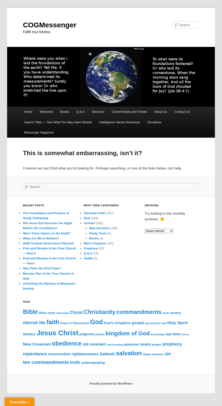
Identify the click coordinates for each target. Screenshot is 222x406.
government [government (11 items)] (153, 323)
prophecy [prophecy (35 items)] (172, 344)
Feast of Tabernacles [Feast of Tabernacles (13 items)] (74, 323)
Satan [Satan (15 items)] (147, 354)
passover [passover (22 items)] (131, 344)
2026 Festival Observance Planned (48, 243)
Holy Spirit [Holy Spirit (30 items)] (177, 322)
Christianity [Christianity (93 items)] (100, 312)
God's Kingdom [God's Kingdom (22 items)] (117, 323)
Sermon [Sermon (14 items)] (158, 354)
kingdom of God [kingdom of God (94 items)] (128, 333)
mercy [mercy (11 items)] (185, 334)
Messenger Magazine (39, 132)
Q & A (80, 112)
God (87, 218)
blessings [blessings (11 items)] (63, 313)
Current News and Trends (129, 112)
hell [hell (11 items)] (164, 323)
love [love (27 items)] (176, 334)
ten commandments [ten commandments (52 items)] (46, 362)
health (88, 258)
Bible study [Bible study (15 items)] (47, 313)
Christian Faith (94, 213)
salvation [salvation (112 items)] (129, 353)
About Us (160, 112)
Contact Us (182, 112)
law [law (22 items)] (169, 334)
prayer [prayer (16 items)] (157, 344)
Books (64, 112)
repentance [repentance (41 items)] (35, 353)
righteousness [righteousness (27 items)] (85, 354)
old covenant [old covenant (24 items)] (94, 344)
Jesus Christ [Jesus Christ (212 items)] (57, 333)
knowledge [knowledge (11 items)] (158, 334)
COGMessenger (49, 25)
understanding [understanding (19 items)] (93, 363)
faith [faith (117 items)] (53, 322)
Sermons (98, 112)
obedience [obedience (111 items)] (67, 343)
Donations (155, 122)
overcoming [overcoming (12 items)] (114, 344)
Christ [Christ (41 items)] (76, 312)
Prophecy (91, 248)
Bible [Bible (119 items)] (30, 311)
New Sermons (99, 228)
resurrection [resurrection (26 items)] (59, 354)
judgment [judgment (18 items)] (87, 334)
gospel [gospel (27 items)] (138, 323)
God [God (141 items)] (96, 322)
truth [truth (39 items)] (75, 362)
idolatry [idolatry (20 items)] (29, 334)
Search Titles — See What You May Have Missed (58, 122)
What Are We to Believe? (41, 238)
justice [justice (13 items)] (100, 334)
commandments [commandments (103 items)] (139, 312)
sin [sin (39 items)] (167, 353)
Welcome (46, 112)
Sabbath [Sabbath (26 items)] (107, 354)
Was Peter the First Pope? (42, 268)
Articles (89, 223)
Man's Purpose (95, 243)
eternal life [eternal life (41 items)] (34, 322)
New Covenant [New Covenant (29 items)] (37, 344)
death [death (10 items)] (166, 313)
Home (28, 112)
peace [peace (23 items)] (145, 344)
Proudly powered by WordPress (110, 383)
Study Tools (97, 233)
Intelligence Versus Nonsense (119, 122)
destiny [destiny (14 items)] (175, 313)
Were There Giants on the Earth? (47, 233)
